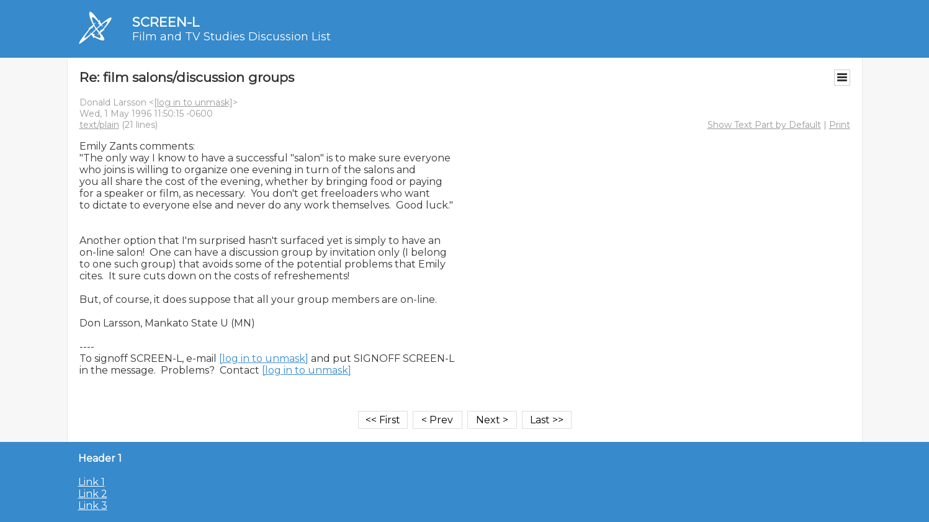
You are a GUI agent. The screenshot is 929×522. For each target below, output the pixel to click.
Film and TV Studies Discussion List (231, 36)
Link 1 (91, 482)
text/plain (99, 124)
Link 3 (92, 505)
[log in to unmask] (193, 102)
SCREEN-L (165, 22)
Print (839, 124)
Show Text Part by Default (764, 124)
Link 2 (92, 494)
